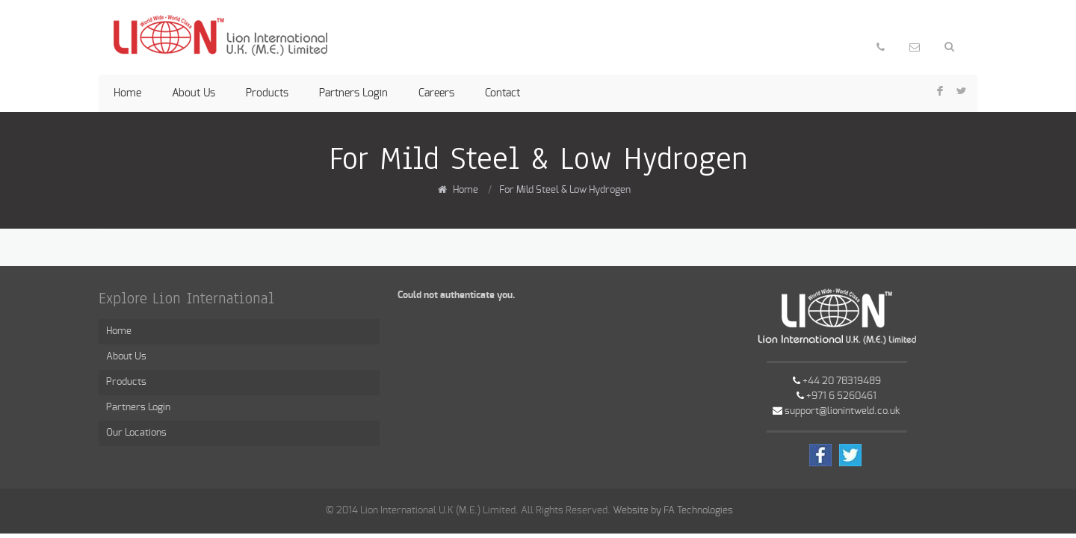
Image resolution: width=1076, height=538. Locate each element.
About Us (193, 93)
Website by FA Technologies (673, 511)
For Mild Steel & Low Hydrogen (565, 190)
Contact (502, 93)
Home (127, 93)
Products (267, 93)
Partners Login (353, 93)
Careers (436, 93)
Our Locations (136, 433)
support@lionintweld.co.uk (842, 411)
